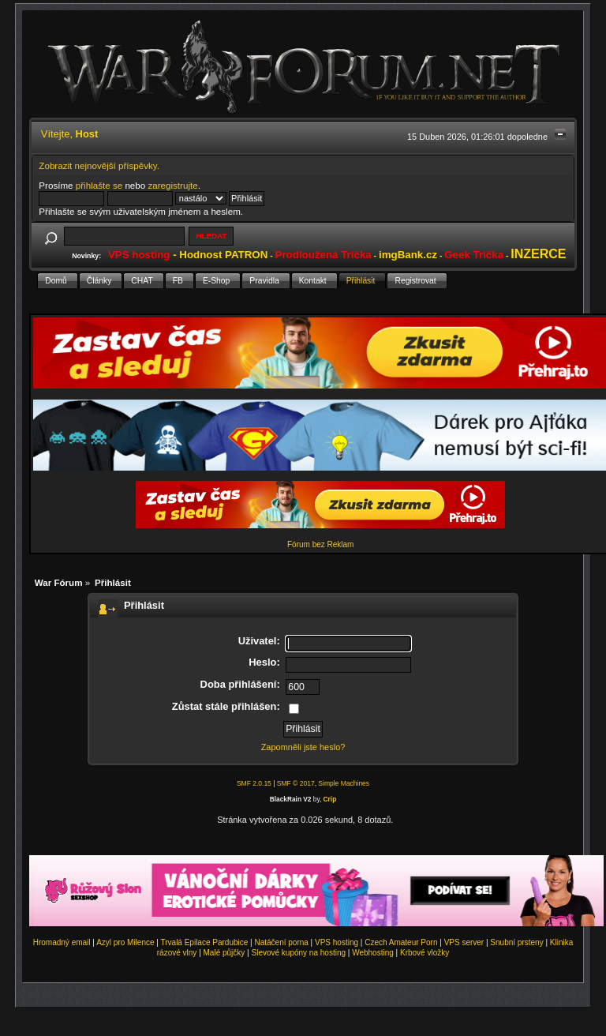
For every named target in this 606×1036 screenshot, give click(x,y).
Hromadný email (62, 942)
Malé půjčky (224, 952)
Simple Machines (343, 783)
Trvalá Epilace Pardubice (205, 942)
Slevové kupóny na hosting (298, 952)
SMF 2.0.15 (254, 783)
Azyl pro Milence (125, 942)
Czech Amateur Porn (401, 942)
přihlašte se (99, 185)
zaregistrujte (172, 185)
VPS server (464, 942)
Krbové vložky (424, 952)
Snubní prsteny (516, 942)
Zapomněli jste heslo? (303, 747)
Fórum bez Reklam (320, 544)
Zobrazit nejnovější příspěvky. (99, 165)
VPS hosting (336, 942)
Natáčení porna (281, 942)
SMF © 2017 (296, 783)
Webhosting (373, 952)
